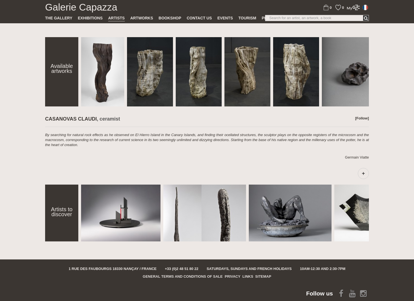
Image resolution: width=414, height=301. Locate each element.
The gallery (58, 18)
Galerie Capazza (81, 7)
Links (247, 276)
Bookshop (170, 18)
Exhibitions (90, 18)
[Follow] (362, 118)
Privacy (232, 276)
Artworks (141, 18)
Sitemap (263, 276)
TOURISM (247, 18)
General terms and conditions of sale (183, 276)
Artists (116, 18)
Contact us (199, 18)
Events (225, 18)
